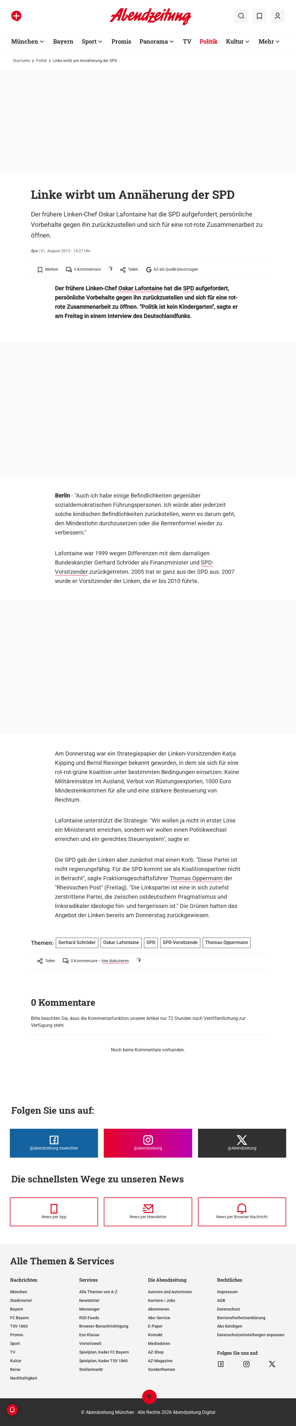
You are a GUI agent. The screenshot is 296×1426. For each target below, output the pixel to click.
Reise (15, 1369)
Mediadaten (159, 1343)
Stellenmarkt (91, 1369)
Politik (41, 60)
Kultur (15, 1360)
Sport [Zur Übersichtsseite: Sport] (89, 41)
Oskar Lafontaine (140, 288)
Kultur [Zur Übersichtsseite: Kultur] (235, 41)
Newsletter (89, 1300)
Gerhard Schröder (77, 942)
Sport (15, 1343)
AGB (221, 1300)
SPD (188, 288)
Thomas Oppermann (196, 878)
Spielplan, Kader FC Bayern (104, 1352)
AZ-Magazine (160, 1360)
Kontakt (155, 1334)
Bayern (16, 1309)
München (18, 1291)
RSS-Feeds (89, 1317)
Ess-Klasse (89, 1334)
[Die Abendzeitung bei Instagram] (148, 1143)
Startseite (21, 60)
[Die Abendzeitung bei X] (242, 1143)
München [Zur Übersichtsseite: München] (24, 41)
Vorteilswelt (90, 1343)
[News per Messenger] (54, 1211)
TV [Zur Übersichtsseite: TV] (187, 41)
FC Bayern (19, 1317)
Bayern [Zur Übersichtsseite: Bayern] (63, 41)
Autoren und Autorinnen (170, 1291)
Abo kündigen (229, 1326)
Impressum (227, 1291)
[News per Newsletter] (148, 1211)
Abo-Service (159, 1317)
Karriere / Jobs (161, 1300)
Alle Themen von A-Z (98, 1291)
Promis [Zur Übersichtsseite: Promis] (121, 41)
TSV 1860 (19, 1326)
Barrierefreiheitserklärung (241, 1317)
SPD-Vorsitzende (180, 942)
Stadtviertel (21, 1300)
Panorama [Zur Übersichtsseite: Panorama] (154, 41)
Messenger (89, 1309)
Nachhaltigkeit (23, 1378)
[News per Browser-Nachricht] (242, 1211)
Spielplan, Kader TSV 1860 (103, 1360)
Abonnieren (158, 1309)
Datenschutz (228, 1309)
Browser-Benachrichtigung (103, 1326)
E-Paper (155, 1326)
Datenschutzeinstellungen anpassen (250, 1334)
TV (12, 1352)
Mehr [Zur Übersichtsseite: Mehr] (266, 41)
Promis (16, 1334)
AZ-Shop (156, 1352)
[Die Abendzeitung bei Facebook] (54, 1143)
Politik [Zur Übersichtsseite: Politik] (209, 41)
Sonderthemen (161, 1369)
